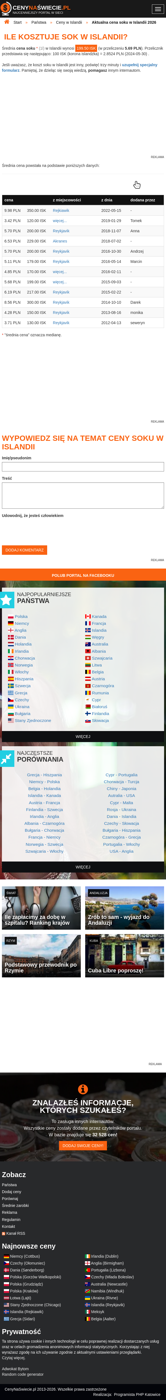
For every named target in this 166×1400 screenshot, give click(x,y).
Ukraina (22, 706)
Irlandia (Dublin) (105, 1256)
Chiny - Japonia (121, 788)
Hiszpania (24, 678)
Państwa (9, 1185)
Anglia (20, 630)
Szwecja (23, 685)
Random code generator (23, 1374)
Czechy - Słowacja (121, 823)
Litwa (97, 665)
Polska (21, 616)
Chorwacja (25, 658)
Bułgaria (22, 713)
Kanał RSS (15, 1233)
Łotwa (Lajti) (20, 1298)
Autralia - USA (121, 795)
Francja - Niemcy (44, 837)
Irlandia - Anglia (44, 816)
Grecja (21, 692)
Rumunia (100, 692)
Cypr (96, 699)
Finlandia (100, 713)
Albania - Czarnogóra (45, 823)
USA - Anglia (121, 851)
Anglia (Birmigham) (107, 1263)
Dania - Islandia (121, 816)
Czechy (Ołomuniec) (27, 1263)
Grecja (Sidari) (22, 1319)
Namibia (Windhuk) (107, 1291)
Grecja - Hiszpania (44, 774)
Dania (20, 637)
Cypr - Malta (121, 802)
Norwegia (24, 665)
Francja (99, 623)
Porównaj (10, 1198)
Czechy (22, 699)
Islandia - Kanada (44, 795)
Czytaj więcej (13, 1358)
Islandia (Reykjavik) (108, 1305)
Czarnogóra (103, 685)
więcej (83, 736)
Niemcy (22, 623)
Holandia (23, 644)
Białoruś (99, 706)
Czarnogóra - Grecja (121, 837)
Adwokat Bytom (15, 1369)
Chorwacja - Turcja (121, 781)
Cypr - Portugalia (121, 774)
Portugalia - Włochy (121, 844)
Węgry (98, 637)
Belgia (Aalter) (103, 1319)
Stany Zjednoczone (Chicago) (35, 1305)
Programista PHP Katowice (137, 1394)
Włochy (22, 672)
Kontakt (8, 1226)
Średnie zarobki (15, 1205)
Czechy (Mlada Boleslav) (112, 1277)
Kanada (99, 616)
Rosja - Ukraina (121, 809)
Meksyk (97, 1312)
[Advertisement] (83, 1023)
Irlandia (22, 651)
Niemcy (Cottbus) (25, 1256)
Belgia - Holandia (44, 788)
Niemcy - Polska (44, 781)
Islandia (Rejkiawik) (27, 1312)
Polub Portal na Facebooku (83, 575)
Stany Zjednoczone (33, 720)
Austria (98, 678)
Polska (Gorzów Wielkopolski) (35, 1277)
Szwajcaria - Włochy (44, 851)
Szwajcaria (102, 658)
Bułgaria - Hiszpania (122, 830)
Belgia (98, 672)
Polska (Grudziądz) (26, 1284)
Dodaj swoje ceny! (83, 1145)
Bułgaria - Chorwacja (44, 830)
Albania (99, 651)
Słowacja (100, 720)
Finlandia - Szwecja (44, 809)
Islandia (99, 630)
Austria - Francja (44, 802)
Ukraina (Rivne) (104, 1298)
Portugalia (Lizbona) (108, 1270)
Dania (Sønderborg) (27, 1270)
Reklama (9, 1212)
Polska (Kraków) (24, 1291)
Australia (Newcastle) (109, 1284)
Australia (100, 644)
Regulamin (11, 1219)
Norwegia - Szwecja (44, 844)
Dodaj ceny (11, 1192)
